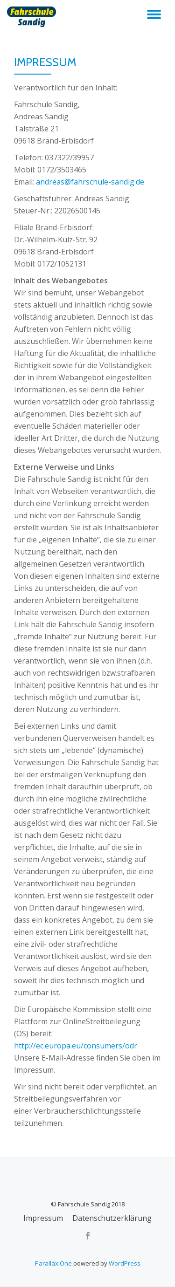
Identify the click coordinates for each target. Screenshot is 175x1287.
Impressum (43, 1218)
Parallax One (54, 1263)
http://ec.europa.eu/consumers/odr (75, 1046)
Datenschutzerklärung (112, 1218)
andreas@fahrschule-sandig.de (90, 182)
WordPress (124, 1263)
